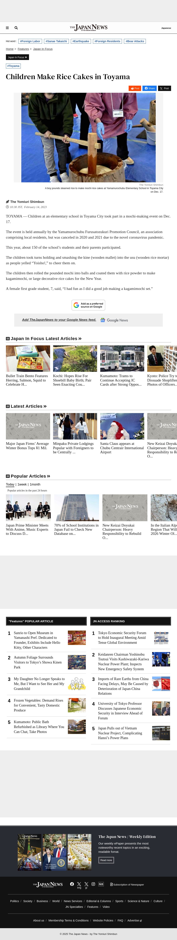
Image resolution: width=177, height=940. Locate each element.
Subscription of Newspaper (127, 884)
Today (10, 484)
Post (137, 88)
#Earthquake (81, 41)
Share (151, 88)
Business (42, 901)
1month (35, 484)
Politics (14, 901)
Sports (119, 901)
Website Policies (103, 920)
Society (27, 901)
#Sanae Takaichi (56, 41)
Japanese (166, 28)
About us (38, 920)
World (56, 901)
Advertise (134, 920)
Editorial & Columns (99, 901)
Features (92, 906)
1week (22, 484)
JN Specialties (74, 906)
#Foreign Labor (30, 41)
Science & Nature (138, 901)
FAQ (120, 920)
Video (106, 906)
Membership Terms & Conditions (69, 920)
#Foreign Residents (107, 41)
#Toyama (13, 65)
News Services (73, 901)
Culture (158, 901)
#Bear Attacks (135, 41)
